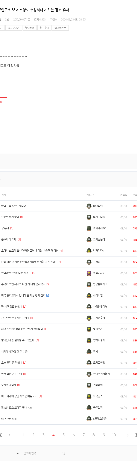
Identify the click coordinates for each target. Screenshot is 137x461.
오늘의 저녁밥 (8, 385)
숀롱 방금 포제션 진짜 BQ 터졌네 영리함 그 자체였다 (29, 261)
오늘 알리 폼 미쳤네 (11, 362)
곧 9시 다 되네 (9, 239)
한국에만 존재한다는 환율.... (16, 273)
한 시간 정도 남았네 (11, 306)
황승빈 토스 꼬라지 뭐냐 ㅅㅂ (16, 407)
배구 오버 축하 (9, 419)
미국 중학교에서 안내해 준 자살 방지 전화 (23, 295)
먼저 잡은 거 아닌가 (11, 373)
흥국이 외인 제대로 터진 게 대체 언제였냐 (23, 284)
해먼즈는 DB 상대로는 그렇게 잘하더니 (22, 329)
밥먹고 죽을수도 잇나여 (13, 206)
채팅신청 (29, 28)
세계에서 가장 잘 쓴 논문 (14, 351)
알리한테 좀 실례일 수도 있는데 (18, 340)
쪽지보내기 (14, 28)
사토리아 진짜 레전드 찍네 (15, 317)
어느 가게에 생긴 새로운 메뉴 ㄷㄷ (19, 396)
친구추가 (44, 28)
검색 (63, 453)
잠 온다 (5, 228)
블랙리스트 (60, 28)
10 (114, 435)
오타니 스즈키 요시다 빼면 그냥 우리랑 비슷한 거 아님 (29, 250)
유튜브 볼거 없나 (10, 217)
